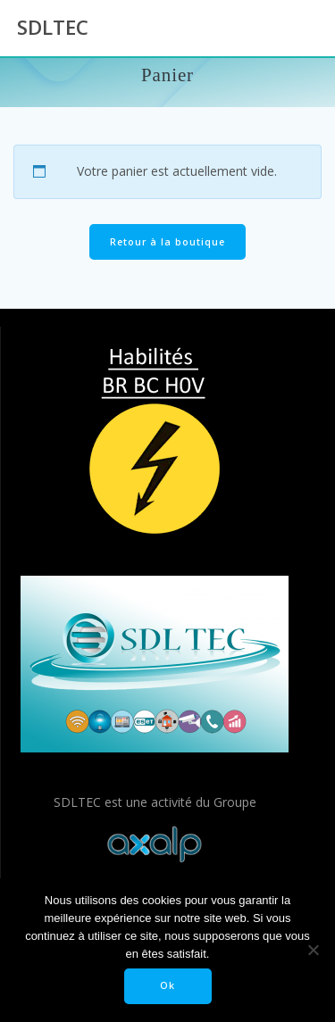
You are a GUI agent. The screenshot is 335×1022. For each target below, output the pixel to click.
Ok (167, 985)
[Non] (313, 950)
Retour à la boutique (167, 242)
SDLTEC (52, 27)
